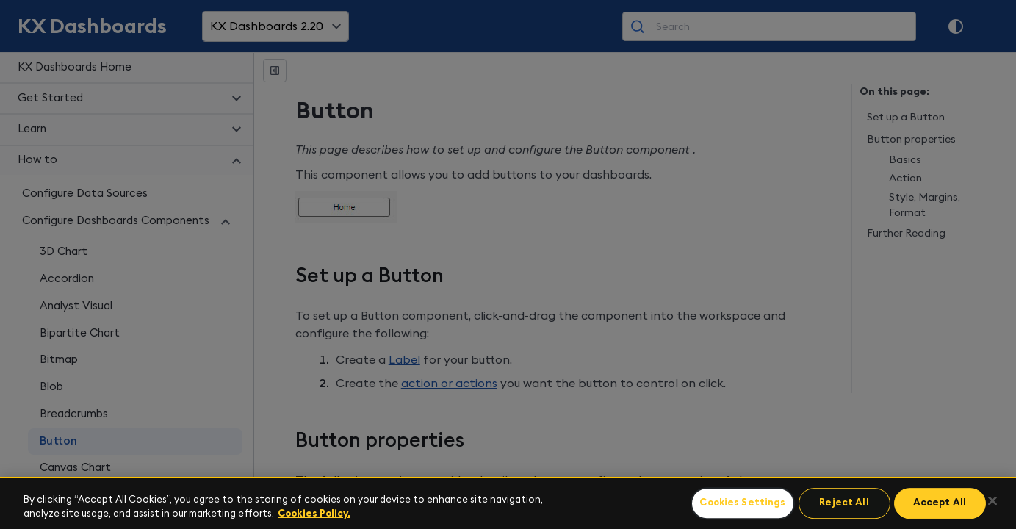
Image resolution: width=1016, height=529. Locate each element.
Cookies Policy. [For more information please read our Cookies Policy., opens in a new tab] (314, 514)
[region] (508, 503)
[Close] (992, 501)
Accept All (939, 503)
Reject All (843, 503)
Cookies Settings (742, 503)
